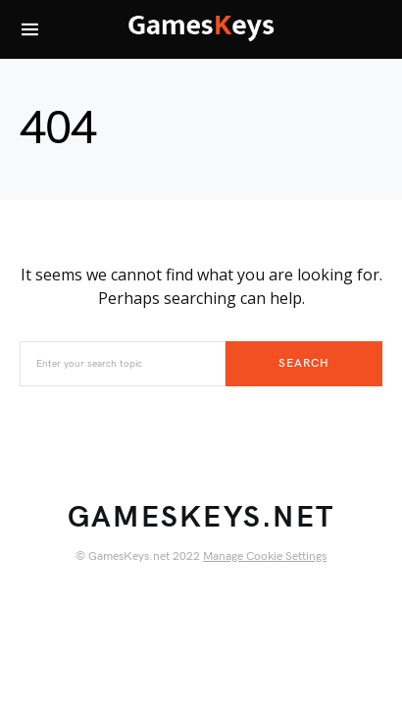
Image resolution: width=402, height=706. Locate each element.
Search (303, 363)
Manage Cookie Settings (265, 556)
